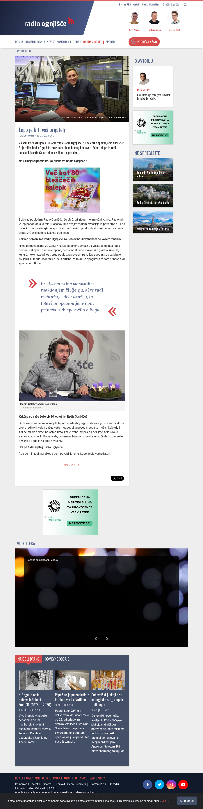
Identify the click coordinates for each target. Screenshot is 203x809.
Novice (51, 42)
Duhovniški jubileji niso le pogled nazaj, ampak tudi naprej (107, 699)
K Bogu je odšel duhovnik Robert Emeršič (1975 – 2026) (35, 699)
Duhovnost (81, 778)
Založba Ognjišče (171, 4)
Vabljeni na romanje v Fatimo (152, 229)
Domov (19, 42)
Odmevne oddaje (57, 659)
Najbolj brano (28, 659)
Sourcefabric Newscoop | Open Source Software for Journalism (148, 802)
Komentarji (64, 42)
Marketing (154, 4)
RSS (51, 788)
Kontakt (136, 4)
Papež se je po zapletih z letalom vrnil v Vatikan (72, 697)
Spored (110, 42)
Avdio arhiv (24, 51)
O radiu (114, 784)
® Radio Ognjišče (49, 802)
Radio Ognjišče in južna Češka (153, 202)
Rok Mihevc (144, 90)
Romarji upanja (35, 42)
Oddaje (77, 42)
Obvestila (35, 784)
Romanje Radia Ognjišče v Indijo (150, 174)
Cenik (144, 4)
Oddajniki (40, 788)
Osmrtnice (21, 784)
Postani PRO (125, 4)
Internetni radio (24, 788)
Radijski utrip (92, 42)
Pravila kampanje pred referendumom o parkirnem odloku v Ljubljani (55, 792)
